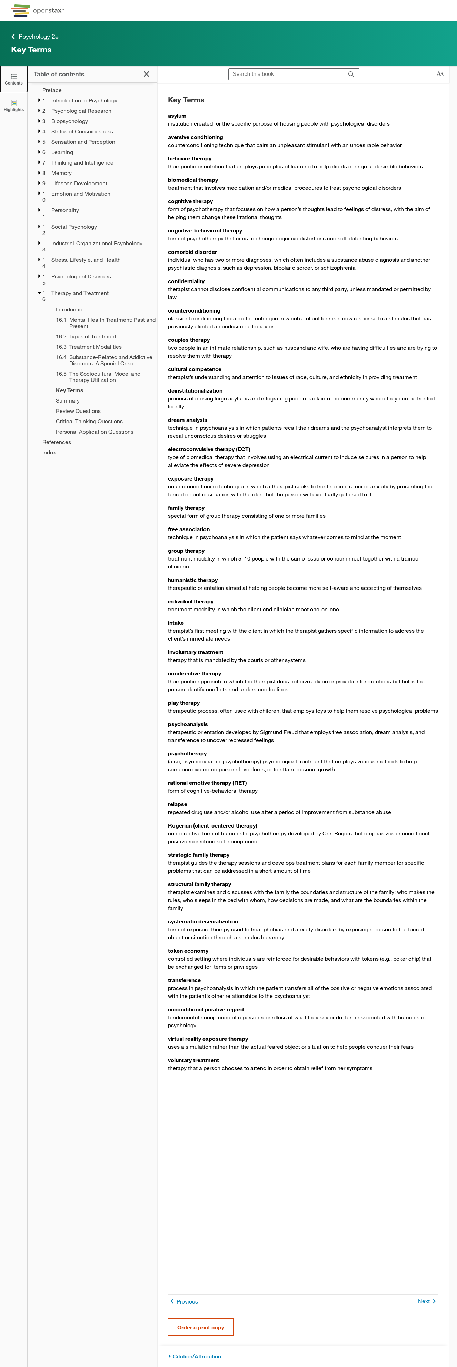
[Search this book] (286, 74)
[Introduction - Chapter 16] (102, 309)
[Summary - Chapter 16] (102, 400)
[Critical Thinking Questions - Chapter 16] (102, 421)
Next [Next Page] (428, 1301)
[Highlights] (13, 105)
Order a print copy (200, 1327)
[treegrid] (92, 271)
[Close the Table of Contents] (13, 79)
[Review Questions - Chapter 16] (102, 411)
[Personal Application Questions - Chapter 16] (102, 431)
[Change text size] (440, 74)
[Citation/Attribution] (303, 1356)
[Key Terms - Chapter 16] (102, 390)
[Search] (351, 74)
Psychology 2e (34, 36)
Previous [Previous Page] (183, 1301)
